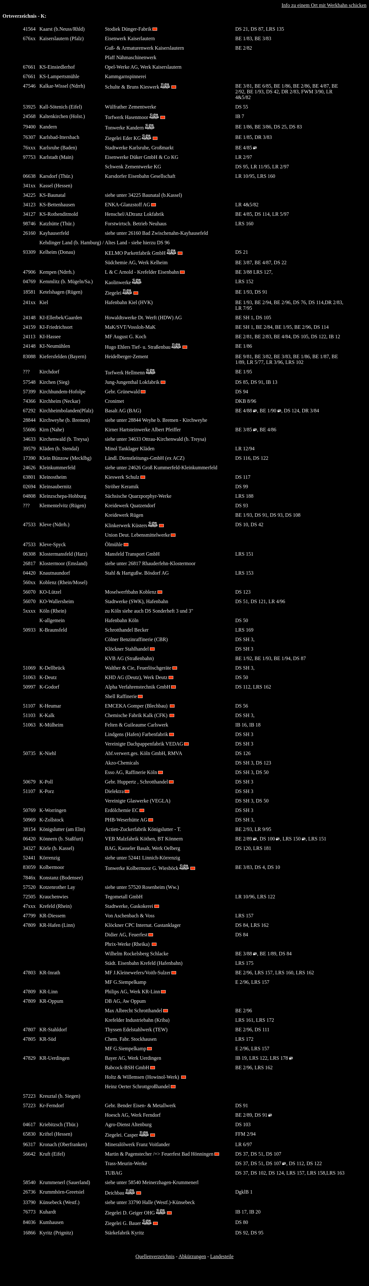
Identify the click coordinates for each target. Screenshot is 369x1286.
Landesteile (222, 1256)
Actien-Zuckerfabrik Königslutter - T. (143, 829)
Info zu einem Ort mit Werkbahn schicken (323, 5)
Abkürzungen (192, 1256)
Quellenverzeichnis (155, 1256)
